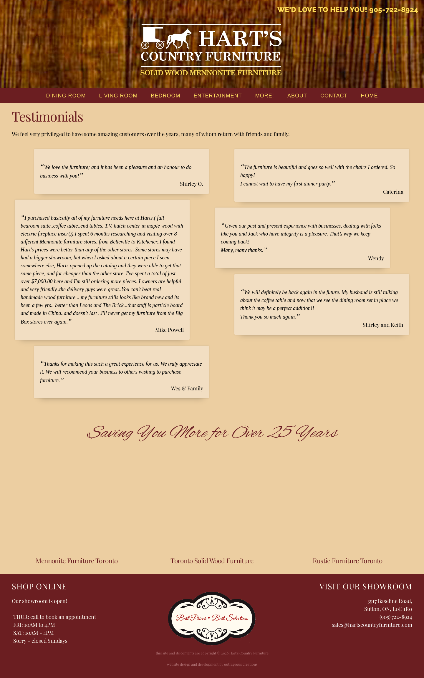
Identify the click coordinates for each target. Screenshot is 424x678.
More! (264, 96)
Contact (334, 96)
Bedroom (165, 96)
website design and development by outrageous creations (212, 664)
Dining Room (66, 96)
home (369, 96)
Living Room (118, 96)
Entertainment (217, 96)
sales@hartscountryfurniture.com (372, 624)
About (297, 96)
